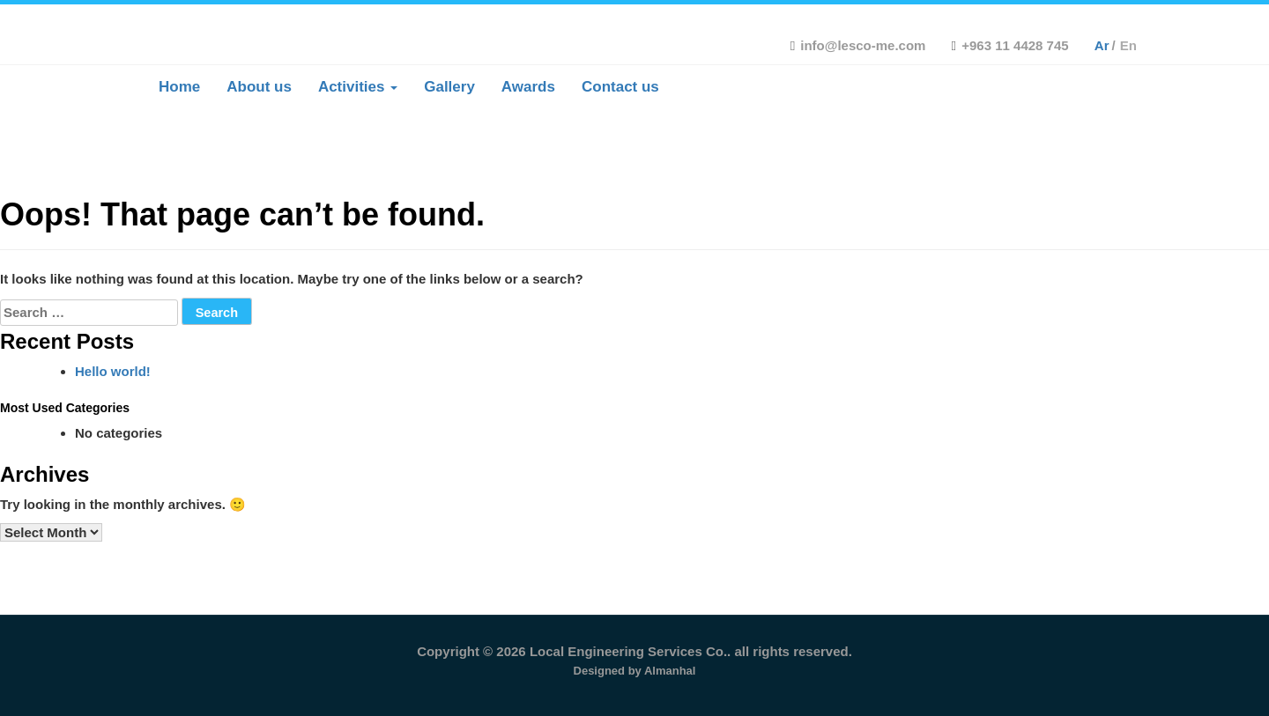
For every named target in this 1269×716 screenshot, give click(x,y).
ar (1102, 45)
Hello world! (113, 371)
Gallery (449, 86)
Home (179, 86)
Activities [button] (357, 86)
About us (259, 86)
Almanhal (670, 670)
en (1128, 45)
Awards (528, 86)
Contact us (620, 86)
